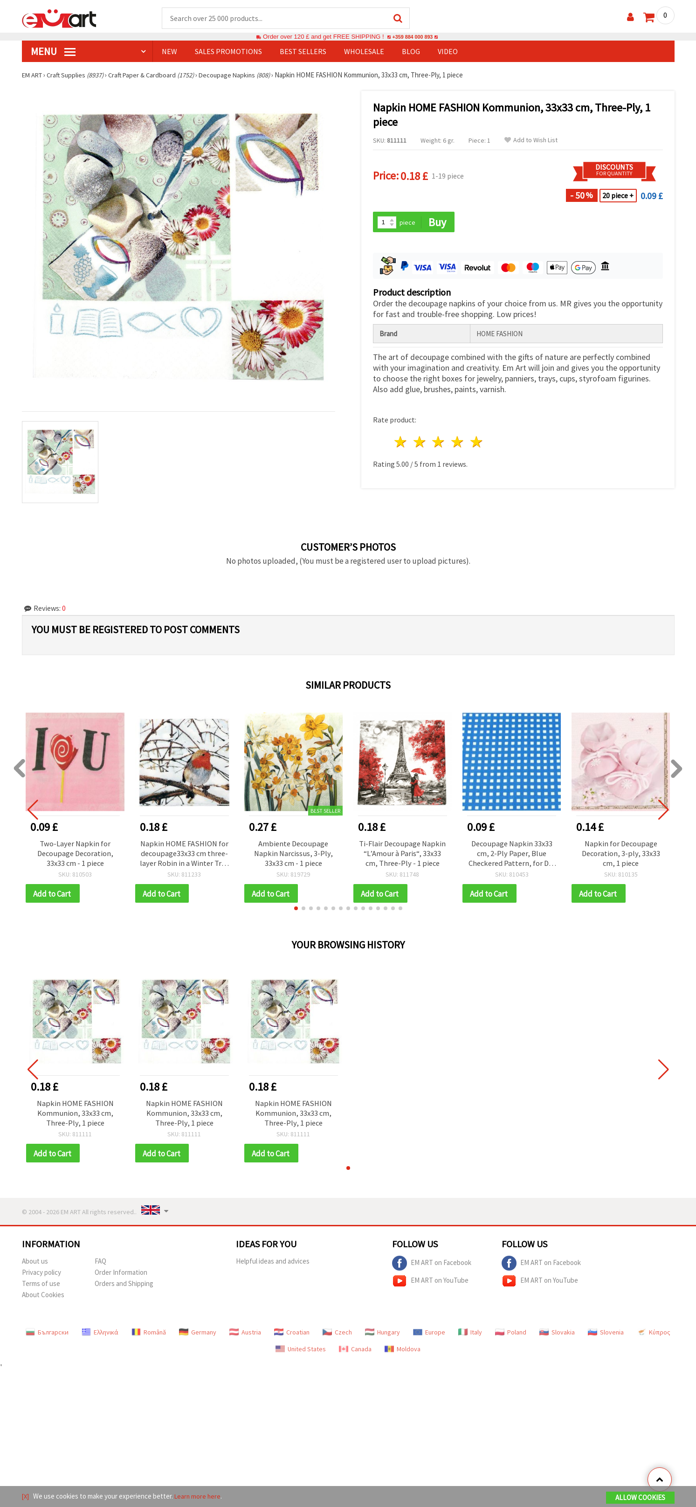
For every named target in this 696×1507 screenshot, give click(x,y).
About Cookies (43, 1299)
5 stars (477, 443)
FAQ (100, 1266)
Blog (411, 51)
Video (448, 51)
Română (148, 1337)
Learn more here (199, 1497)
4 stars (458, 443)
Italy (470, 1337)
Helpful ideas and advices (273, 1266)
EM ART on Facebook (431, 1268)
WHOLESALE (364, 51)
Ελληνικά (100, 1337)
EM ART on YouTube (430, 1286)
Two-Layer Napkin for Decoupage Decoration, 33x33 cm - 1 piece (75, 854)
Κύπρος (653, 1337)
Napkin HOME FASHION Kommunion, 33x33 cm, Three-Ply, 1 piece (75, 1116)
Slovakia (557, 1337)
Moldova (402, 1354)
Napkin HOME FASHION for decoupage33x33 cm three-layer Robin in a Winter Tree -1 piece (184, 854)
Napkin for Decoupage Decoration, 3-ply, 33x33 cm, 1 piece (621, 854)
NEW (169, 51)
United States (301, 1354)
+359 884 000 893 (412, 37)
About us (35, 1266)
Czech (337, 1337)
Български (47, 1337)
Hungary (382, 1337)
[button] (296, 911)
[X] (26, 1497)
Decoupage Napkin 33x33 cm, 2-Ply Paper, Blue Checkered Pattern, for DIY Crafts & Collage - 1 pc (511, 854)
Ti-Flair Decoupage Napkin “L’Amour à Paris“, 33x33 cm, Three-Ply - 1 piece (402, 854)
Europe (429, 1337)
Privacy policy (41, 1277)
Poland (510, 1337)
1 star (401, 443)
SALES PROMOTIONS (228, 51)
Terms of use (41, 1288)
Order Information (121, 1277)
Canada (355, 1354)
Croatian (292, 1337)
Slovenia (606, 1337)
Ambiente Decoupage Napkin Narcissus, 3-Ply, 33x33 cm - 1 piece (293, 854)
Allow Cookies (640, 1498)
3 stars (438, 443)
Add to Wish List (531, 140)
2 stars (419, 443)
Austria (245, 1337)
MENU (53, 51)
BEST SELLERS (303, 51)
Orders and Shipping (124, 1288)
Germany (197, 1337)
